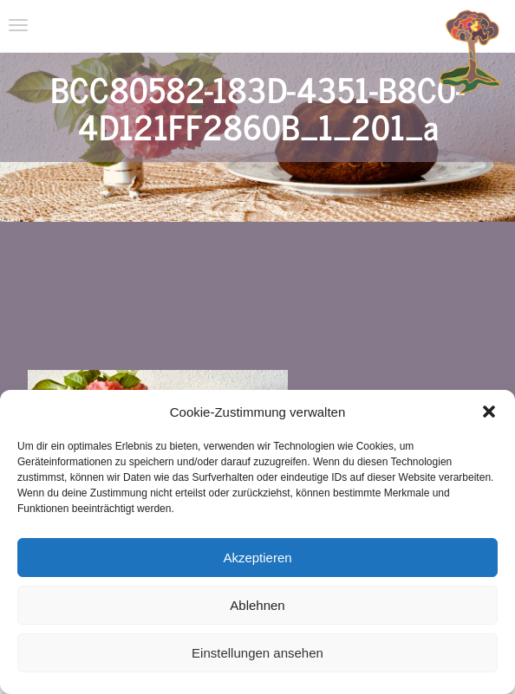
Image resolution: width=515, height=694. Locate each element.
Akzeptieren (257, 557)
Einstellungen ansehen (257, 652)
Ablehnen (257, 605)
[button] (489, 411)
